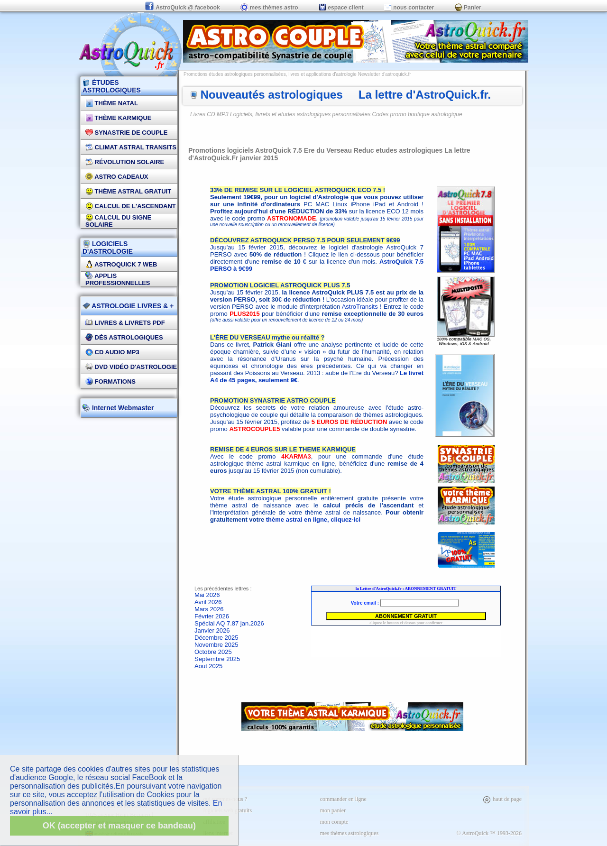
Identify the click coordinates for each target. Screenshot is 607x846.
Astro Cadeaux (116, 176)
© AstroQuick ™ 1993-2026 (489, 833)
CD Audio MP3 (112, 352)
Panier (468, 7)
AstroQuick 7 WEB (121, 264)
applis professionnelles (117, 279)
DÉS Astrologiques (124, 337)
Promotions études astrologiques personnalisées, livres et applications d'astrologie (270, 74)
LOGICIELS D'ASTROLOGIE (108, 247)
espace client (341, 7)
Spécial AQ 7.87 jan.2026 (229, 623)
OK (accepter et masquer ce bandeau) (119, 825)
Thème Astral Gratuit (128, 191)
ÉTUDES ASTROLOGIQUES (112, 86)
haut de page (502, 799)
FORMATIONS (110, 381)
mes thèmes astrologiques (349, 833)
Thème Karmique (118, 117)
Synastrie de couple (126, 132)
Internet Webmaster (122, 408)
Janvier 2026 (212, 630)
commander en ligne (343, 799)
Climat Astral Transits (130, 147)
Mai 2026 (207, 594)
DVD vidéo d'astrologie (131, 366)
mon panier (333, 810)
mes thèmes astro (269, 7)
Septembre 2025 (217, 658)
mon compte (334, 821)
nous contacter (409, 7)
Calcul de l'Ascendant (130, 206)
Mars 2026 (208, 609)
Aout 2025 (208, 666)
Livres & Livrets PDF (125, 322)
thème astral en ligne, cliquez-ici (313, 519)
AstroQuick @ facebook (183, 7)
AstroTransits (360, 306)
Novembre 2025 (216, 644)
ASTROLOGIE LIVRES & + (128, 306)
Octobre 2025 (213, 651)
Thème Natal (111, 103)
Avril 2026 (208, 602)
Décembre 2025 (216, 637)
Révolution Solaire (124, 162)
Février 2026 (211, 616)
